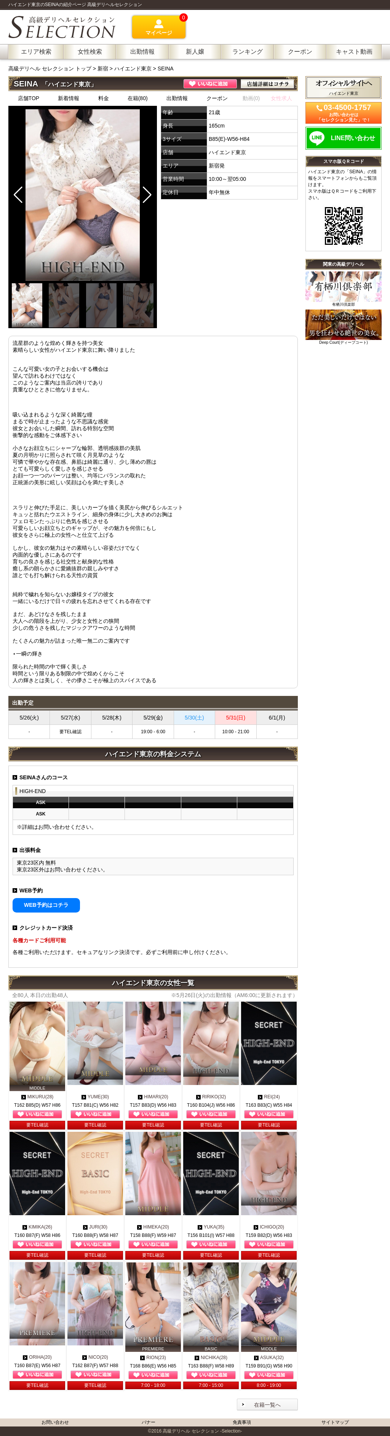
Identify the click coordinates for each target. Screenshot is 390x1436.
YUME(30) (95, 1096)
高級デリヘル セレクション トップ (50, 68)
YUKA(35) (211, 1227)
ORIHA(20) (37, 1357)
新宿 (103, 68)
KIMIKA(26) (37, 1227)
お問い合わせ (55, 1422)
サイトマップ (335, 1422)
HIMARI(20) (153, 1096)
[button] (147, 195)
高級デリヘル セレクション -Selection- (202, 1431)
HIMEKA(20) (153, 1227)
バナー (148, 1422)
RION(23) (153, 1357)
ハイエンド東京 (133, 68)
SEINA (166, 68)
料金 (103, 98)
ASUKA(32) (269, 1357)
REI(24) (269, 1096)
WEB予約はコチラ (46, 905)
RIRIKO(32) (211, 1096)
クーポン (217, 98)
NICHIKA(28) (211, 1357)
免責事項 (242, 1422)
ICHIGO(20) (269, 1227)
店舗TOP (29, 98)
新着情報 (68, 98)
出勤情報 (177, 98)
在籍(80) (138, 98)
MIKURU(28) (37, 1096)
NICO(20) (95, 1357)
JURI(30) (95, 1227)
